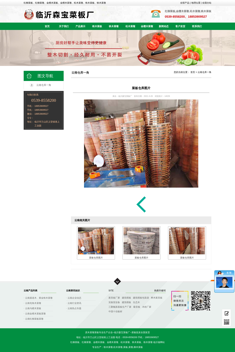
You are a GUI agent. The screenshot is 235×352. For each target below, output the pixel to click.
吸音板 (136, 307)
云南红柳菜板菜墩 (34, 318)
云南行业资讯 (74, 303)
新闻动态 (164, 26)
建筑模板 (126, 297)
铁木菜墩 (114, 26)
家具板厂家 (114, 297)
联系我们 (197, 26)
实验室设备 (114, 302)
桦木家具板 (156, 297)
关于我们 (64, 26)
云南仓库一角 (43, 85)
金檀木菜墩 (147, 26)
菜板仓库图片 (141, 88)
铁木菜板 (97, 26)
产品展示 (80, 26)
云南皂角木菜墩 (33, 303)
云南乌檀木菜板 (33, 308)
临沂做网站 (159, 342)
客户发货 (180, 26)
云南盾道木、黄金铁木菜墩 (39, 298)
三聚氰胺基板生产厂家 (120, 307)
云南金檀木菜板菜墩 (35, 313)
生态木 (136, 302)
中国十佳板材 (115, 311)
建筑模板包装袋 (141, 297)
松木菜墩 (130, 26)
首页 (47, 26)
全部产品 (184, 2)
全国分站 (206, 2)
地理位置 (195, 2)
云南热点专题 (74, 308)
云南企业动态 (74, 298)
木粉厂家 (146, 307)
